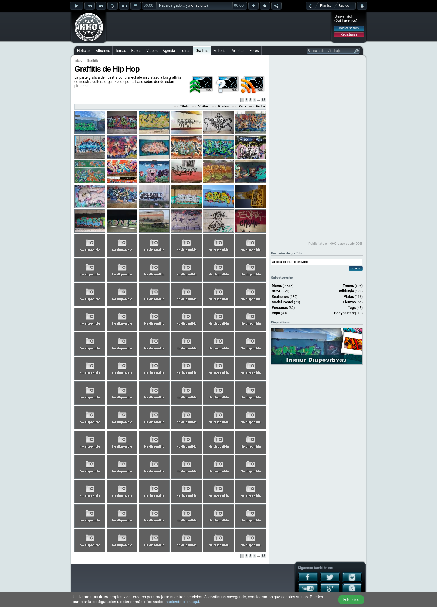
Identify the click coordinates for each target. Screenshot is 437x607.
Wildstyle (346, 291)
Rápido (344, 6)
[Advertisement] (218, 26)
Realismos (280, 297)
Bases (136, 51)
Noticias (83, 51)
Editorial (219, 51)
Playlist (325, 6)
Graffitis (201, 51)
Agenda (169, 51)
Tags (352, 307)
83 (263, 99)
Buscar (356, 268)
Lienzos (349, 302)
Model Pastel (282, 302)
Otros (276, 291)
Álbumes (103, 51)
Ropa (276, 313)
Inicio (78, 61)
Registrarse (348, 34)
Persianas (280, 307)
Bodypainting (345, 313)
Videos (152, 51)
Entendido (351, 600)
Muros (277, 286)
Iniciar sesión (349, 28)
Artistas (238, 51)
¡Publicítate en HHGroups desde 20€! (334, 244)
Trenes (348, 286)
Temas (120, 51)
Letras (185, 51)
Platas (349, 297)
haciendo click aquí (182, 601)
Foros (254, 51)
